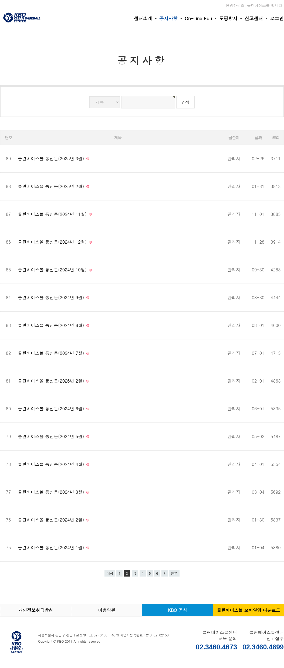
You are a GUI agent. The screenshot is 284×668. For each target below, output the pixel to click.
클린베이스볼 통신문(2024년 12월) (53, 242)
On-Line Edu (198, 18)
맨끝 (174, 573)
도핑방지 (228, 18)
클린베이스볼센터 (21, 17)
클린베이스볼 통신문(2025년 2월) (52, 186)
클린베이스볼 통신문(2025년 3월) (52, 158)
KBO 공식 (177, 610)
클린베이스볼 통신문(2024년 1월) (52, 547)
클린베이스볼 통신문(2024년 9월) (52, 297)
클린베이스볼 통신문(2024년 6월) (52, 408)
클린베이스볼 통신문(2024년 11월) (53, 214)
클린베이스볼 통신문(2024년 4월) (52, 464)
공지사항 (168, 18)
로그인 (277, 18)
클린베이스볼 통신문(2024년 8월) (52, 325)
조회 (275, 137)
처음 (110, 573)
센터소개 (143, 18)
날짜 (258, 137)
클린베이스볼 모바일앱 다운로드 (248, 610)
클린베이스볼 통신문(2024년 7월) (52, 353)
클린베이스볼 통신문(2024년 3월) (52, 492)
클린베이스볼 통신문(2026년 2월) (52, 381)
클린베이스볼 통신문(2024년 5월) (52, 436)
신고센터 (254, 18)
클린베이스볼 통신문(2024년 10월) (53, 270)
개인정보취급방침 (35, 610)
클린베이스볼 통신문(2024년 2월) (52, 520)
